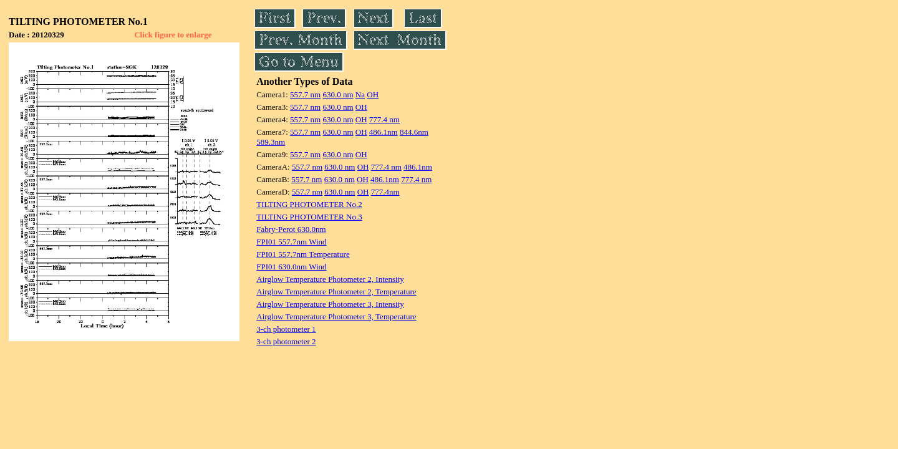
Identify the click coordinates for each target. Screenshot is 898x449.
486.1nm (383, 132)
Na (360, 94)
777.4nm (385, 191)
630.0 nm (337, 94)
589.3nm (270, 142)
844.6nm (414, 132)
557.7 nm (305, 94)
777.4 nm (384, 119)
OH (373, 94)
